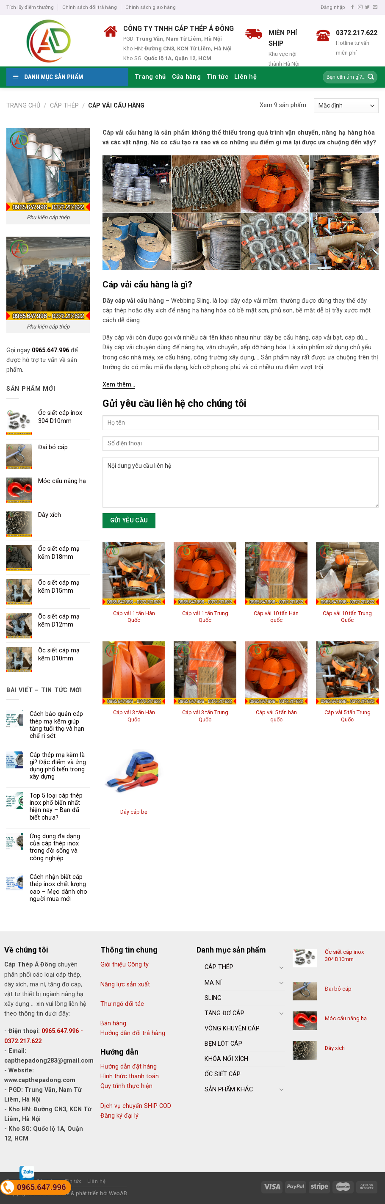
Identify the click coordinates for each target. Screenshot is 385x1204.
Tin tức (217, 76)
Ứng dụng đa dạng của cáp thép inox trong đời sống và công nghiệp (55, 847)
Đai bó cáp (338, 989)
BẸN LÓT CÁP (223, 1043)
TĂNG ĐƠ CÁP (224, 1013)
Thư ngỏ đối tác (122, 1004)
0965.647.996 (50, 350)
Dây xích (335, 1048)
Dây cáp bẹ (133, 812)
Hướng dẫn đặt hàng (128, 1066)
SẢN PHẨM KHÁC (229, 1089)
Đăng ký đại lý (119, 1115)
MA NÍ (213, 982)
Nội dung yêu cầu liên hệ (240, 482)
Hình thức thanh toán (129, 1076)
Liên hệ (245, 76)
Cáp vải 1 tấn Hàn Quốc (134, 617)
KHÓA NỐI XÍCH (226, 1059)
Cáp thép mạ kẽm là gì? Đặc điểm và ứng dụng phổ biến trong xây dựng (58, 766)
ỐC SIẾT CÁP (223, 1074)
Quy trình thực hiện (126, 1086)
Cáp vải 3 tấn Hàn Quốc (134, 716)
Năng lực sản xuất (125, 984)
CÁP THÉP (219, 967)
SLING (213, 998)
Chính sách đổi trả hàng (89, 7)
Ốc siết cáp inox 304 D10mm (344, 955)
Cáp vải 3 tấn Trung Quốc (205, 716)
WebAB (118, 1193)
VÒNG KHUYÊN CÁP (232, 1028)
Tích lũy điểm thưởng (30, 7)
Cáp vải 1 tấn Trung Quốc (205, 617)
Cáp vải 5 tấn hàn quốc (276, 716)
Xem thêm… (118, 384)
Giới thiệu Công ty (124, 964)
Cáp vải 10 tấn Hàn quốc (276, 617)
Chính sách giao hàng (150, 7)
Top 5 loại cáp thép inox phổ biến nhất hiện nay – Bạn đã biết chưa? (56, 806)
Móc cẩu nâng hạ (346, 1018)
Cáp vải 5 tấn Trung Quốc (347, 716)
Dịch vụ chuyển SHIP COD (135, 1106)
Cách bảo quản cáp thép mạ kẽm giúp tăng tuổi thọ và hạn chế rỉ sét (57, 725)
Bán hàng (113, 1023)
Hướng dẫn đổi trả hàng (132, 1033)
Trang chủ (150, 76)
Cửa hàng (186, 76)
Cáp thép (64, 105)
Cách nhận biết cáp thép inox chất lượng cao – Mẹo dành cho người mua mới (58, 888)
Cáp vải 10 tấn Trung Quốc (347, 617)
